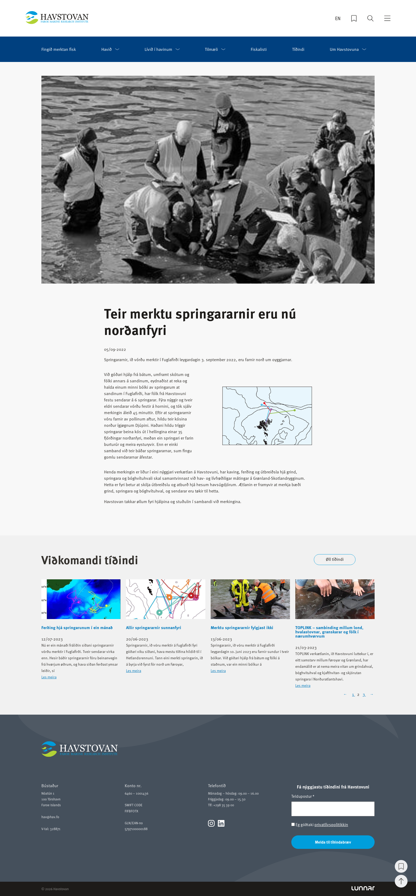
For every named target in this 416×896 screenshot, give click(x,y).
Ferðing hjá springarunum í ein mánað (77, 627)
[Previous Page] (346, 694)
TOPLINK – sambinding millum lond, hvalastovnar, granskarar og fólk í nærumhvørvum (329, 631)
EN (338, 19)
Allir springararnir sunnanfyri (153, 627)
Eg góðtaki (319, 824)
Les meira (49, 677)
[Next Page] (371, 694)
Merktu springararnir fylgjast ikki (242, 627)
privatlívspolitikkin (331, 824)
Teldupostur (302, 796)
